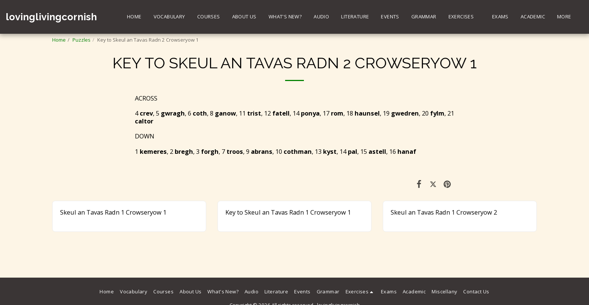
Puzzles (81, 39)
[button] (464, 17)
